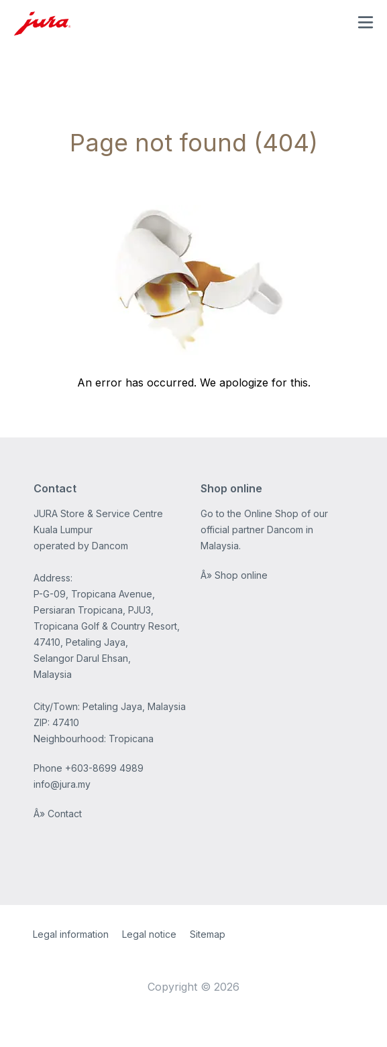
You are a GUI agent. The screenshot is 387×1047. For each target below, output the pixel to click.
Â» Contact (58, 813)
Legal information (71, 934)
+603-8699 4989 (104, 768)
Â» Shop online (234, 575)
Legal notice (149, 934)
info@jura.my (62, 784)
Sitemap (207, 934)
